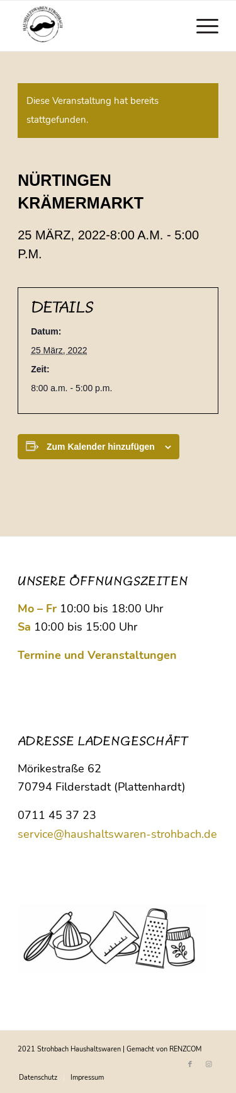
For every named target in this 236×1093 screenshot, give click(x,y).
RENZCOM (185, 1049)
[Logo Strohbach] (98, 26)
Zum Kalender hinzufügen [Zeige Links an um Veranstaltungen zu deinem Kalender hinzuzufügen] (101, 447)
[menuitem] (201, 26)
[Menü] (201, 26)
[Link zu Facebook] (190, 1064)
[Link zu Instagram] (208, 1064)
